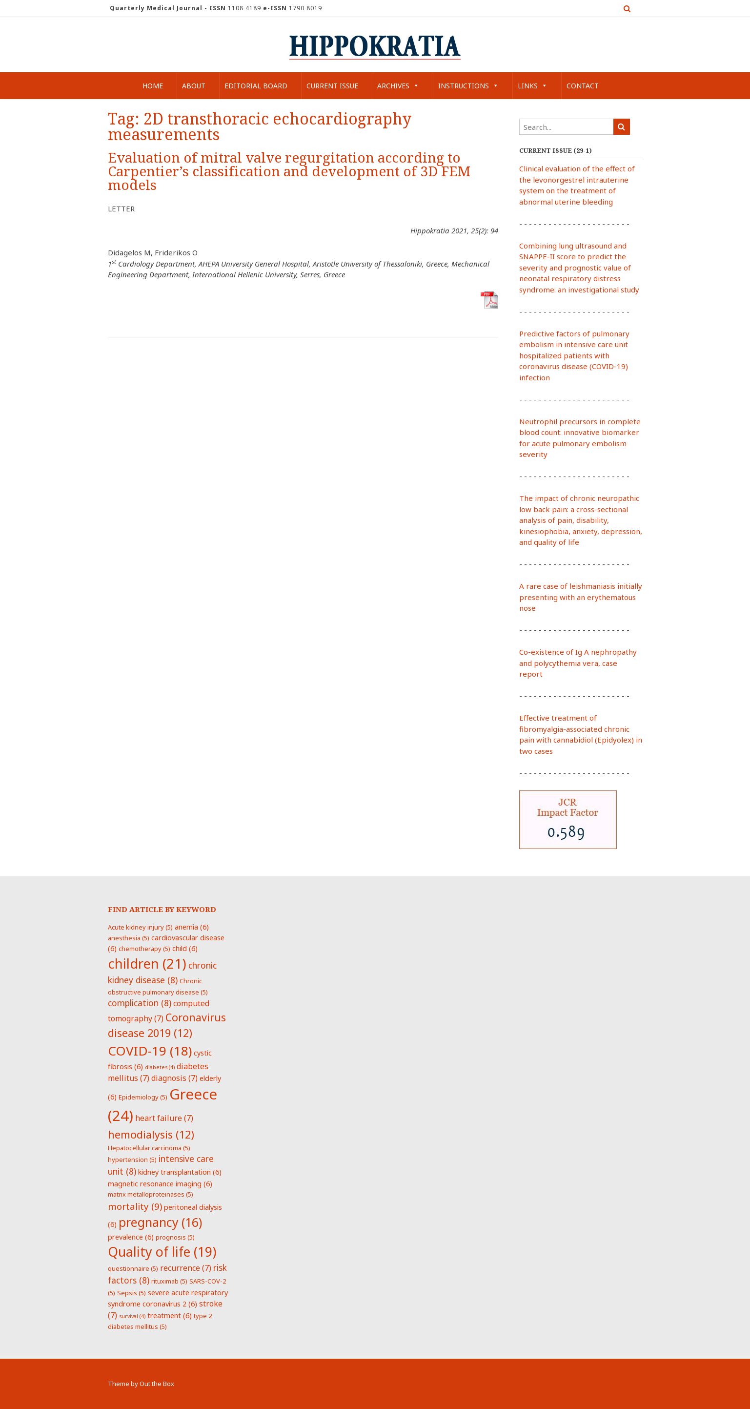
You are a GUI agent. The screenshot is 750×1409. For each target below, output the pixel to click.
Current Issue (332, 85)
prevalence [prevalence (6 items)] (131, 1237)
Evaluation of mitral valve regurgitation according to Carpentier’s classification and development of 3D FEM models (289, 171)
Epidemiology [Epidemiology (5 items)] (143, 1097)
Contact (583, 85)
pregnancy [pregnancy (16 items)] (160, 1222)
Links (532, 85)
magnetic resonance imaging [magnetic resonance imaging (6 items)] (160, 1183)
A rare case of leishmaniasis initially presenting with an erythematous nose (580, 597)
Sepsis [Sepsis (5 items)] (131, 1292)
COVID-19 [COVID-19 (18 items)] (150, 1050)
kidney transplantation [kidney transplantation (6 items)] (180, 1172)
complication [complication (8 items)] (139, 1003)
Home (152, 85)
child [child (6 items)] (185, 948)
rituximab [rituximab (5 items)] (169, 1281)
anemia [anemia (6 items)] (192, 927)
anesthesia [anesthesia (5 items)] (128, 937)
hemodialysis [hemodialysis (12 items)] (151, 1134)
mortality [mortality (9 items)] (135, 1206)
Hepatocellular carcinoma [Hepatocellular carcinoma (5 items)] (149, 1147)
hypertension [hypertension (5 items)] (132, 1159)
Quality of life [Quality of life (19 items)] (162, 1252)
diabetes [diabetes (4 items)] (160, 1067)
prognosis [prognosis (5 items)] (175, 1237)
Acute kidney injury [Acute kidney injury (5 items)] (140, 927)
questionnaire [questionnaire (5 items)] (133, 1268)
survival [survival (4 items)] (132, 1316)
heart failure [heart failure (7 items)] (164, 1118)
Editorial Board (255, 85)
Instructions (468, 85)
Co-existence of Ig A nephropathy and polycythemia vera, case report (578, 663)
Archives (398, 85)
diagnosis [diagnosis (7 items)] (174, 1078)
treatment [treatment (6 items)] (169, 1315)
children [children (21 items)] (147, 963)
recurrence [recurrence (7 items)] (185, 1268)
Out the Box (157, 1383)
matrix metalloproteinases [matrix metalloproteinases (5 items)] (150, 1194)
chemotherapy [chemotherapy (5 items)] (144, 948)
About (193, 85)
